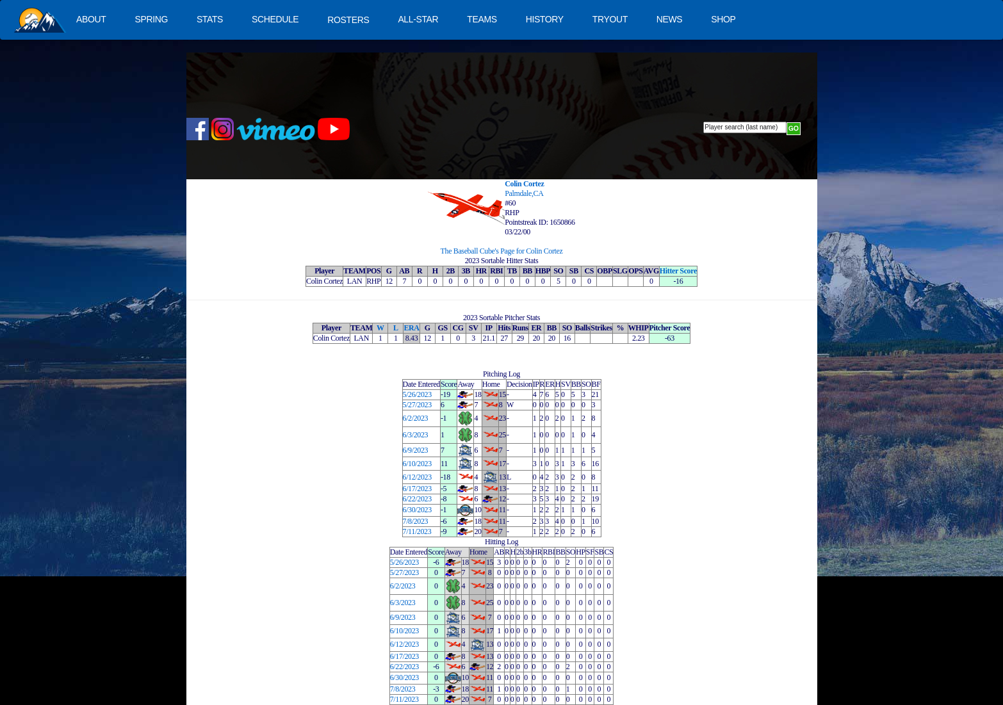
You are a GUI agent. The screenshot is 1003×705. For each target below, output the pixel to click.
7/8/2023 (415, 521)
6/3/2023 (415, 434)
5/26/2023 (417, 394)
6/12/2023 (417, 477)
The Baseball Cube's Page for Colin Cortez (502, 251)
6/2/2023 (415, 418)
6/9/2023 (415, 450)
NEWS (669, 19)
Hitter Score (678, 270)
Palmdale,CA (524, 193)
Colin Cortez (524, 183)
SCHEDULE (275, 19)
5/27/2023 (417, 404)
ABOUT (91, 19)
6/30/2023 (417, 509)
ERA (411, 327)
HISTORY (545, 19)
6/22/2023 (417, 498)
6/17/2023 (417, 488)
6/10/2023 (417, 463)
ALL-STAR (418, 19)
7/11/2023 (417, 531)
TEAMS (481, 19)
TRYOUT (610, 19)
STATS (210, 19)
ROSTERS (348, 20)
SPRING (151, 19)
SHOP (723, 19)
